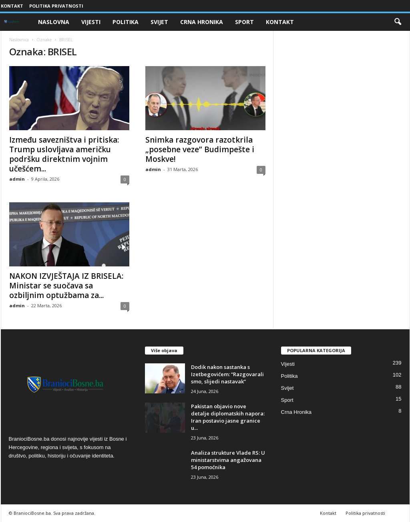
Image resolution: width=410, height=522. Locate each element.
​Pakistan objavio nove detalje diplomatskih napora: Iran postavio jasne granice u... (228, 417)
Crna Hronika (201, 22)
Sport (244, 22)
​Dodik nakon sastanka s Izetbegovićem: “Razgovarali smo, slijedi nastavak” (227, 374)
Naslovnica (19, 39)
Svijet (159, 22)
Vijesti (90, 22)
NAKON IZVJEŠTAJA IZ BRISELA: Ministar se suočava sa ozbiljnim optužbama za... (66, 285)
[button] (397, 22)
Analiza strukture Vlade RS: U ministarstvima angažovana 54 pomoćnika (228, 460)
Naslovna (53, 22)
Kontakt (12, 6)
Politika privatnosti (56, 6)
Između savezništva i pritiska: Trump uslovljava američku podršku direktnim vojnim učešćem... (64, 154)
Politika (126, 22)
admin (17, 179)
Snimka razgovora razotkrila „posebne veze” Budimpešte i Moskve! (199, 149)
